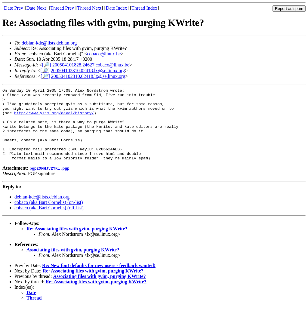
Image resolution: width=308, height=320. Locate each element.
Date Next (36, 8)
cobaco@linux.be (104, 53)
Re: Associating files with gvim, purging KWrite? (76, 243)
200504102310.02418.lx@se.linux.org (88, 70)
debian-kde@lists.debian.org (49, 42)
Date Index (116, 8)
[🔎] (46, 64)
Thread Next (89, 8)
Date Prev (13, 8)
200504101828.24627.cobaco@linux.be (90, 64)
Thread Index (144, 8)
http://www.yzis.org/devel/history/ (54, 118)
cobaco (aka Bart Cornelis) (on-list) (48, 216)
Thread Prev (62, 8)
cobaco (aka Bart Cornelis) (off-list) (49, 222)
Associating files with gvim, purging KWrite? (72, 264)
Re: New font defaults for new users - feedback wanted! (99, 279)
